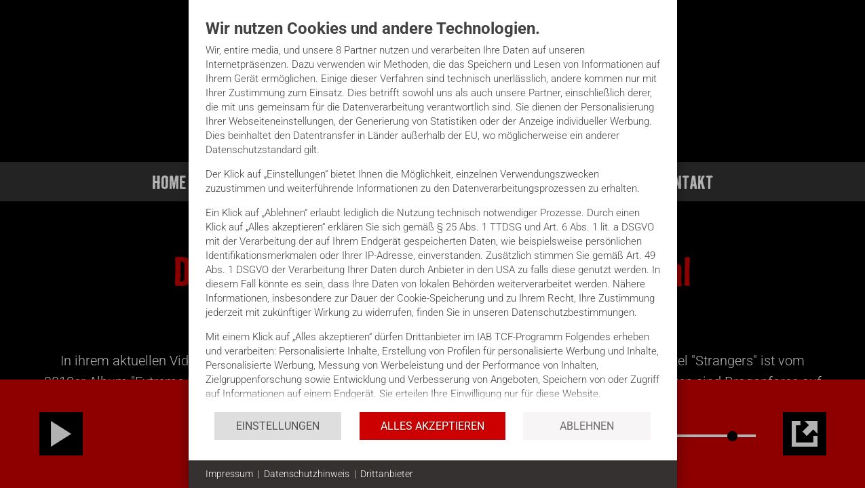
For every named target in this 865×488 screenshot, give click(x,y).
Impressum (229, 473)
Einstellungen (278, 426)
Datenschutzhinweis (306, 473)
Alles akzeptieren (432, 426)
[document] (433, 214)
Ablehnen (587, 426)
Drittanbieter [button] (386, 473)
